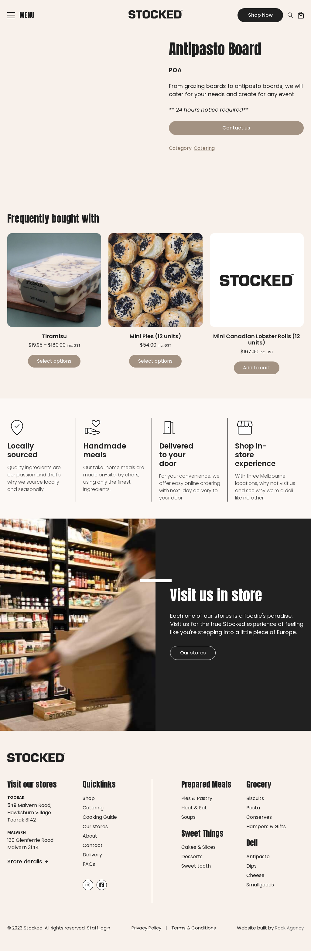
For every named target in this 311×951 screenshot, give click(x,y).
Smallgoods (260, 884)
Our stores (193, 652)
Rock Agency (289, 928)
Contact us (236, 127)
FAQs (89, 864)
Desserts (192, 856)
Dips (251, 865)
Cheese (255, 875)
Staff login (98, 928)
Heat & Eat (194, 807)
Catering (204, 148)
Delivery (92, 854)
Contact (93, 845)
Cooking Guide (100, 817)
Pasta (253, 807)
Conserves (259, 817)
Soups (188, 817)
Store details (27, 861)
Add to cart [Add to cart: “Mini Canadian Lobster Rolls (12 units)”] (256, 367)
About (90, 835)
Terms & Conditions (193, 928)
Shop (89, 798)
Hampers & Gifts (266, 826)
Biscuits (255, 798)
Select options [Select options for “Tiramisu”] (54, 361)
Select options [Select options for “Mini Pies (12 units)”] (155, 361)
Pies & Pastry (196, 798)
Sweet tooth (196, 865)
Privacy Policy (146, 928)
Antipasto (258, 856)
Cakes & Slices (198, 847)
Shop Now (260, 15)
